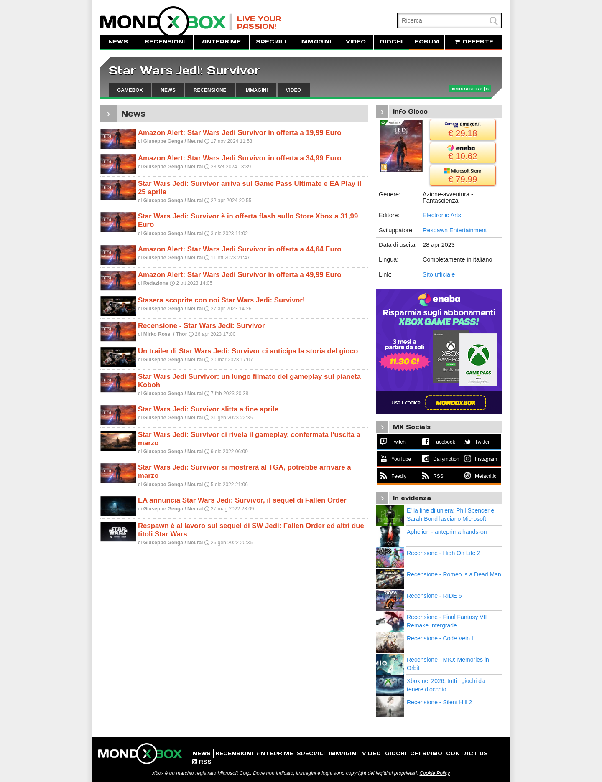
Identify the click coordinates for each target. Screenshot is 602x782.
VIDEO (356, 41)
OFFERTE (473, 41)
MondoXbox (166, 22)
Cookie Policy (434, 773)
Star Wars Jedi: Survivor (184, 70)
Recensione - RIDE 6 (434, 595)
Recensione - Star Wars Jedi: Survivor (201, 326)
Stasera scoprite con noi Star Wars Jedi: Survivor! (221, 300)
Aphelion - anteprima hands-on (447, 531)
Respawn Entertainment (455, 230)
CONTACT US (467, 753)
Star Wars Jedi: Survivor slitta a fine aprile (208, 409)
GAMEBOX (130, 90)
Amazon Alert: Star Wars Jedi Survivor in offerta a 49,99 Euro (239, 275)
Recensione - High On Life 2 (443, 553)
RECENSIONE (210, 90)
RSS (202, 762)
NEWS (118, 41)
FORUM (427, 41)
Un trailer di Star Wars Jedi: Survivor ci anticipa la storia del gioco (248, 351)
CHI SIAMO (426, 753)
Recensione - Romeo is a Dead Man (454, 574)
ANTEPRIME (221, 41)
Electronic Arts (442, 215)
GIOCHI (391, 41)
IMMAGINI (315, 41)
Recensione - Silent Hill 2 (439, 702)
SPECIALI (271, 41)
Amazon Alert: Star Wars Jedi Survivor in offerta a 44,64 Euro (239, 249)
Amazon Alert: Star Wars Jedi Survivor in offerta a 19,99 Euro (239, 133)
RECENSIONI (165, 41)
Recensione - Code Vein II (441, 638)
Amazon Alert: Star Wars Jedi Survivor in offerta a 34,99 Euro (239, 158)
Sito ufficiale (439, 274)
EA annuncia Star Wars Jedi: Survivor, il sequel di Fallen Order (242, 500)
